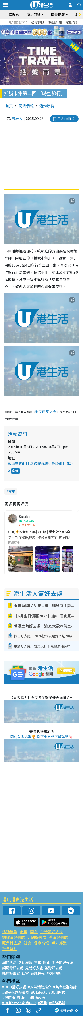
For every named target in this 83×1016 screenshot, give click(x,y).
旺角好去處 (11, 943)
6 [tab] (54, 32)
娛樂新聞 (55, 22)
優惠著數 (34, 14)
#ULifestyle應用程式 (48, 992)
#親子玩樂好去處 (15, 992)
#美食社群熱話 (65, 986)
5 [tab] (49, 32)
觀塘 (15, 471)
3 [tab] (40, 32)
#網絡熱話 (57, 1002)
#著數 (42, 1002)
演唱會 (14, 14)
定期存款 (72, 22)
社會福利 (9, 948)
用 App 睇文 (66, 118)
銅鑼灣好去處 (13, 937)
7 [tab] (38, 37)
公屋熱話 (37, 22)
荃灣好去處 (58, 937)
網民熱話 (9, 962)
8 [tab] (43, 37)
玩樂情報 (58, 14)
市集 (11, 491)
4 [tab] (45, 32)
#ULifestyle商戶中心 (19, 1002)
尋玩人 (17, 118)
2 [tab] (36, 32)
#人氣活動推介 (39, 986)
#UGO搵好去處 (14, 986)
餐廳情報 (41, 943)
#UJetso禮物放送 (31, 997)
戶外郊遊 (59, 943)
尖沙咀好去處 (51, 931)
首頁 (9, 105)
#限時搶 (8, 997)
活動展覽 (46, 105)
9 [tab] (47, 37)
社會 (27, 943)
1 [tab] (31, 32)
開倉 (34, 931)
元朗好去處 (36, 937)
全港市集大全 (46, 411)
